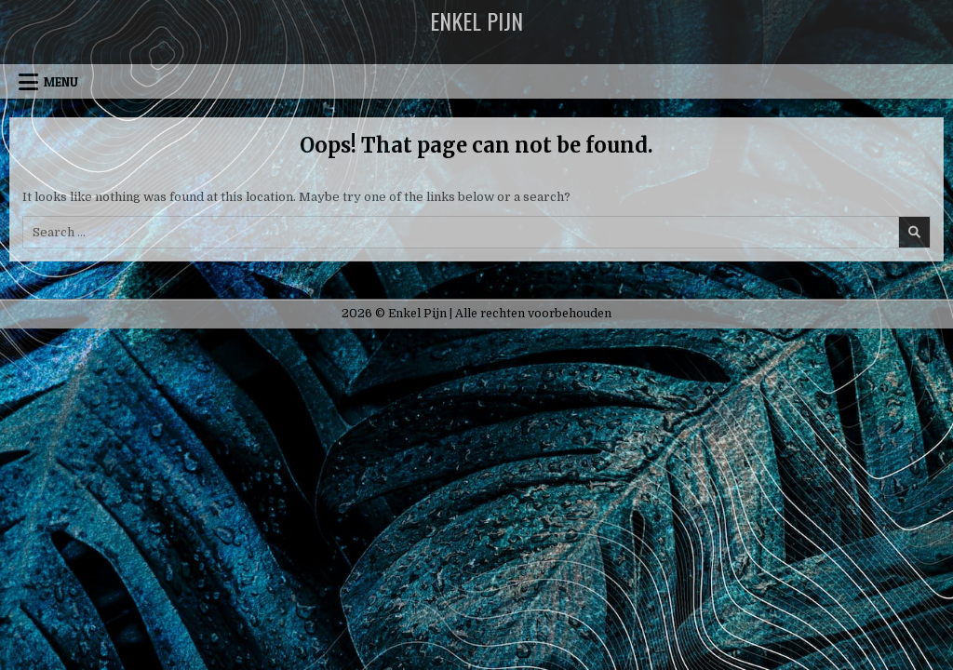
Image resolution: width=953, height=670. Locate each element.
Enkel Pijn (476, 20)
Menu (61, 81)
